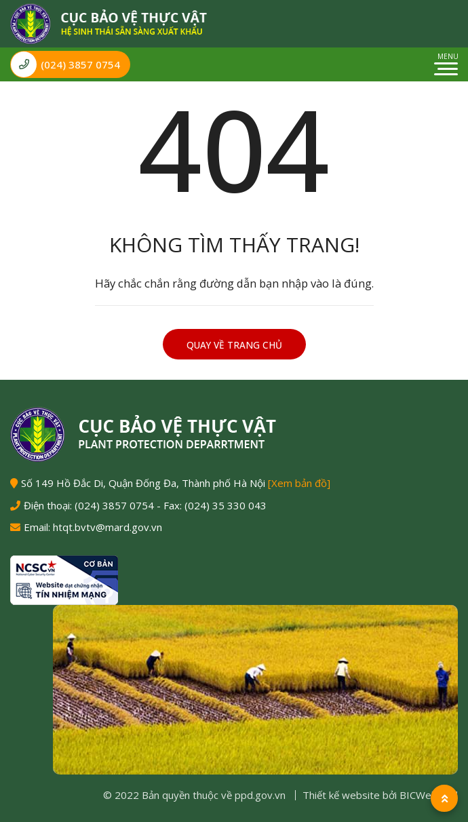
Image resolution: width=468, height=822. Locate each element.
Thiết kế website (341, 795)
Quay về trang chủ (234, 345)
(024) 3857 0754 (65, 64)
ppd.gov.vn (260, 795)
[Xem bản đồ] (299, 483)
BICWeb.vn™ (428, 795)
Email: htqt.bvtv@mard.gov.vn (93, 527)
